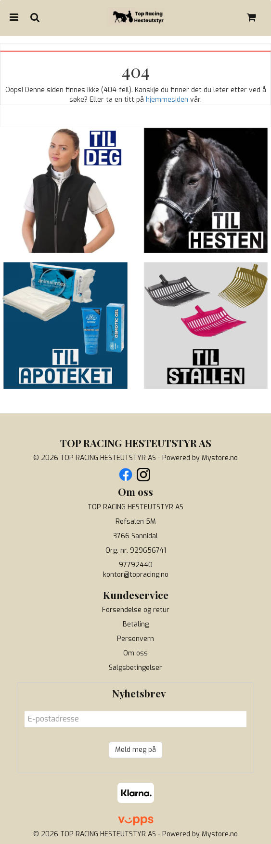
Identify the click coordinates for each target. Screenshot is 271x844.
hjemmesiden (167, 99)
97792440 (136, 565)
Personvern (135, 638)
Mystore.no (220, 458)
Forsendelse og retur (135, 609)
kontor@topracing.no (135, 574)
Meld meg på (135, 749)
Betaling (136, 624)
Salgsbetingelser (135, 667)
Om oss (135, 653)
